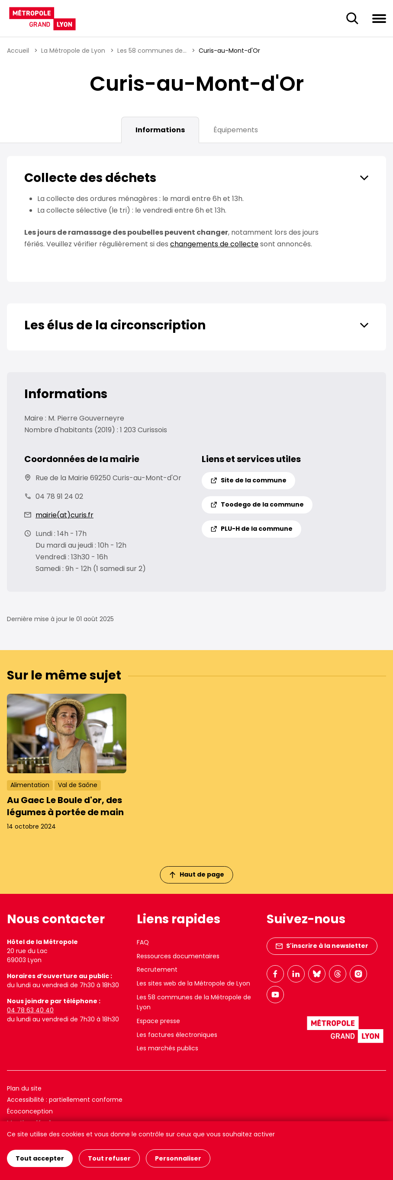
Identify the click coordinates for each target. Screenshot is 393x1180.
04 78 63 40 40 (30, 1010)
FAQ (143, 942)
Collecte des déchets (90, 178)
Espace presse (158, 1021)
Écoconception (30, 1111)
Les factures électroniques (177, 1034)
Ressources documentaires (178, 956)
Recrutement (157, 969)
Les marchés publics (167, 1048)
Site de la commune (248, 480)
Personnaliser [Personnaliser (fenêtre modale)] (178, 1158)
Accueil (18, 50)
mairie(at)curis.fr (64, 515)
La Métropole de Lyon (73, 50)
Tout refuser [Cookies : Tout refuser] (109, 1158)
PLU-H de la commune (251, 528)
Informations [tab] (160, 130)
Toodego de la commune (257, 504)
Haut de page (197, 874)
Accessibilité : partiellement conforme (64, 1099)
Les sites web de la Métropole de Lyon (193, 983)
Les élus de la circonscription (115, 325)
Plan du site (24, 1088)
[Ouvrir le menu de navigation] (379, 18)
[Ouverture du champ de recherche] (352, 18)
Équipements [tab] (235, 130)
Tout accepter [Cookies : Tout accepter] (40, 1158)
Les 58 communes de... (152, 50)
